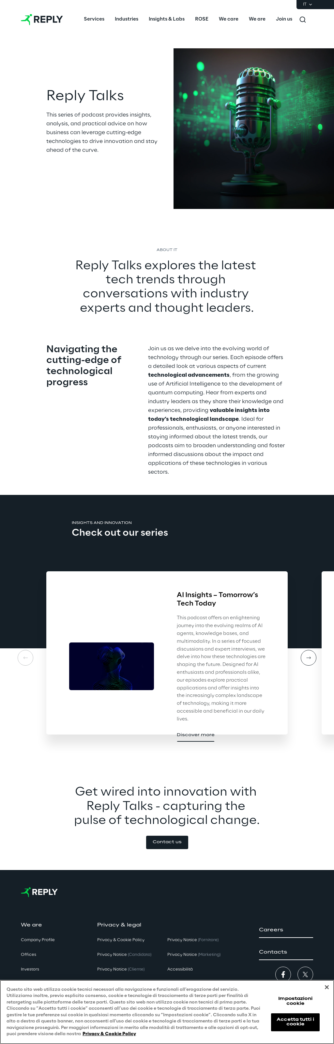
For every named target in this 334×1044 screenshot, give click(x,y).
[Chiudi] (327, 987)
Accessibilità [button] (180, 969)
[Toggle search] (302, 19)
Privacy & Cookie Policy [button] (120, 940)
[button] (196, 735)
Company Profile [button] (38, 940)
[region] (167, 1012)
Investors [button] (30, 969)
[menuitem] (94, 19)
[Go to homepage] (42, 19)
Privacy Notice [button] (124, 955)
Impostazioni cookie (295, 1001)
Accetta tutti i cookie (295, 1022)
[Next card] (308, 658)
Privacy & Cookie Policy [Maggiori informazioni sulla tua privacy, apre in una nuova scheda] (109, 1034)
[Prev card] (25, 658)
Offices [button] (28, 955)
